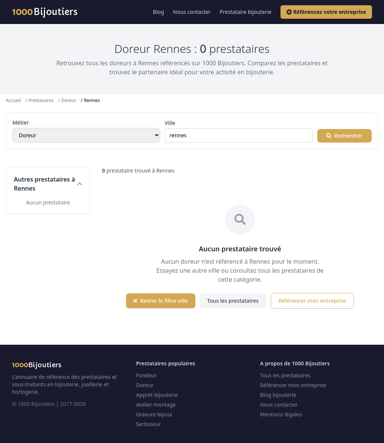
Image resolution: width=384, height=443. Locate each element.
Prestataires (41, 100)
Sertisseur (148, 424)
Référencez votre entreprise (326, 11)
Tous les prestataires (233, 300)
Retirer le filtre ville (161, 300)
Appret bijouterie (157, 394)
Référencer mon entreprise (312, 300)
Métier (20, 122)
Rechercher (344, 135)
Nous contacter (191, 11)
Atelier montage (156, 404)
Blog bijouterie (278, 394)
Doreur (68, 100)
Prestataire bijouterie (246, 11)
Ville (170, 122)
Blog (158, 11)
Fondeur (146, 375)
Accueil (13, 100)
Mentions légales (281, 414)
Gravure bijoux (154, 414)
